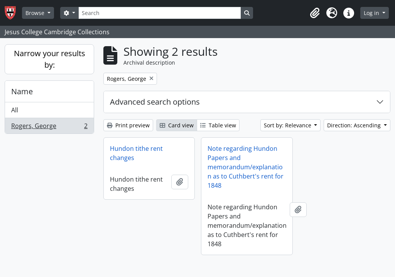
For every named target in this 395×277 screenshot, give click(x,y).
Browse (35, 13)
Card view (177, 125)
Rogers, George (49, 127)
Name (22, 91)
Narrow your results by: (49, 59)
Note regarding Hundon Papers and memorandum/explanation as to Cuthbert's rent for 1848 (246, 167)
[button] (314, 13)
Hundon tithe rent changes (136, 153)
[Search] (159, 13)
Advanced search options (155, 102)
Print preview (128, 125)
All (14, 110)
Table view (218, 125)
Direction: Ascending (354, 125)
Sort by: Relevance (288, 125)
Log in (372, 13)
